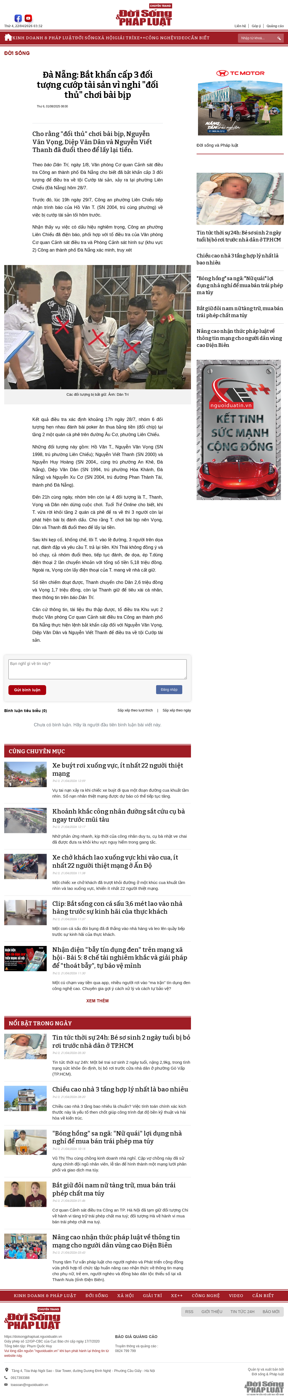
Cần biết (199, 37)
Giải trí (124, 37)
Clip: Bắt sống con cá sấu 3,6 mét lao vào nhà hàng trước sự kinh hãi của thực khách (117, 908)
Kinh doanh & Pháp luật (43, 37)
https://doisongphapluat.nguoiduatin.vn (33, 1337)
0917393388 (20, 1378)
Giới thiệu (212, 1311)
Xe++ (139, 37)
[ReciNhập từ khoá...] (261, 38)
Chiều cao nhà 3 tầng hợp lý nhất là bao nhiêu (120, 1089)
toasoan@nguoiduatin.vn (29, 1385)
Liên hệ (240, 26)
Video (181, 37)
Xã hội (106, 37)
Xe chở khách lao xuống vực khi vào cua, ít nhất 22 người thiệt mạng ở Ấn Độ (115, 861)
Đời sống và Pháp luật (217, 145)
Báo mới (271, 1311)
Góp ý (256, 26)
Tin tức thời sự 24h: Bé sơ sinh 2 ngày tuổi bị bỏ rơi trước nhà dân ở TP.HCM (121, 1041)
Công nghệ (159, 37)
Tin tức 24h (243, 1311)
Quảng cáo (275, 26)
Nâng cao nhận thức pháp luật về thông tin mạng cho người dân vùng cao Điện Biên (116, 1241)
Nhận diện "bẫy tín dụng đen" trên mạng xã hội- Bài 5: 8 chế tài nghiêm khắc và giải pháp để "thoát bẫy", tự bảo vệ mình (119, 958)
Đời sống (86, 37)
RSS (189, 1311)
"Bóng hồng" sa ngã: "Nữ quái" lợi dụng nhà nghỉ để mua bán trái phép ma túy (117, 1137)
